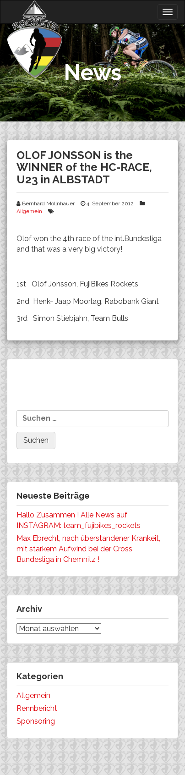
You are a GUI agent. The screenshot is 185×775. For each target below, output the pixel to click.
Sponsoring (35, 721)
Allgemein (29, 211)
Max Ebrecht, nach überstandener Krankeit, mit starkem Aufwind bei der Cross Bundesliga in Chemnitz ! (88, 549)
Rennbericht (36, 708)
